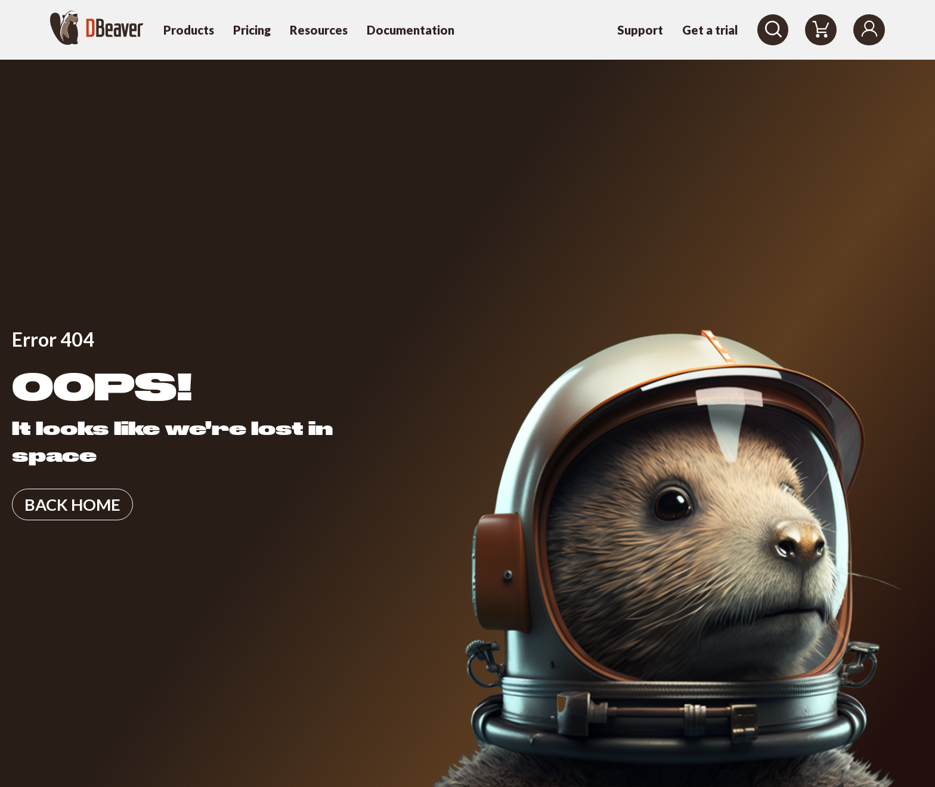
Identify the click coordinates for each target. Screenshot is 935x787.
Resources (319, 30)
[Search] (773, 29)
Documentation (410, 30)
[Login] (869, 29)
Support (640, 30)
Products (188, 30)
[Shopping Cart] (821, 29)
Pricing (252, 30)
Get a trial (710, 30)
